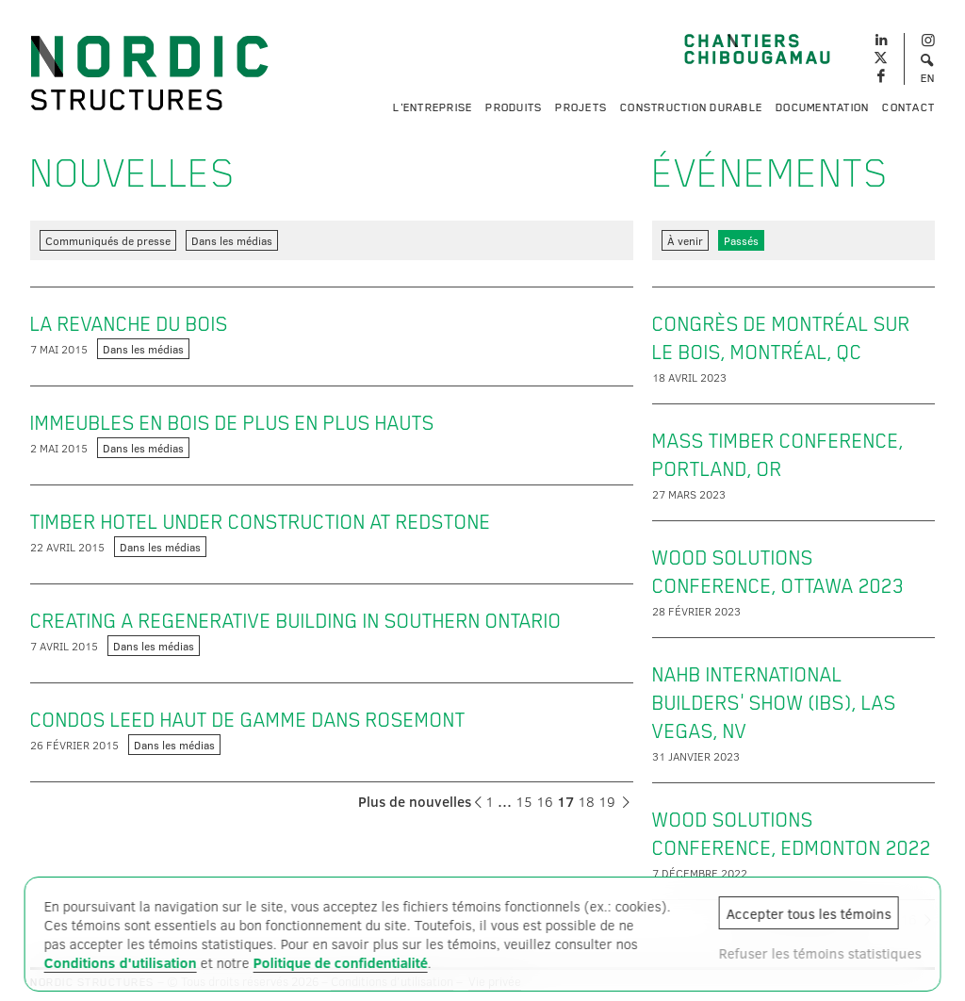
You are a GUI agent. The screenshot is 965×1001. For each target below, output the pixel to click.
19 (606, 801)
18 (586, 801)
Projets (581, 107)
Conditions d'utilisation (120, 962)
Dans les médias (231, 240)
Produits (513, 107)
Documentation (822, 107)
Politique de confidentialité (341, 962)
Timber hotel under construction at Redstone (260, 522)
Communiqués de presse (108, 240)
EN (928, 78)
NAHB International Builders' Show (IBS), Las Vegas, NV (774, 703)
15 (523, 801)
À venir (685, 240)
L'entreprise (432, 107)
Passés (741, 240)
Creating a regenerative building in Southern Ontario (296, 621)
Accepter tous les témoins (808, 913)
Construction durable (691, 107)
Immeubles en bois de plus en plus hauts (232, 423)
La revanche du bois (129, 324)
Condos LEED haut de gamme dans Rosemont (248, 720)
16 (544, 801)
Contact (908, 107)
